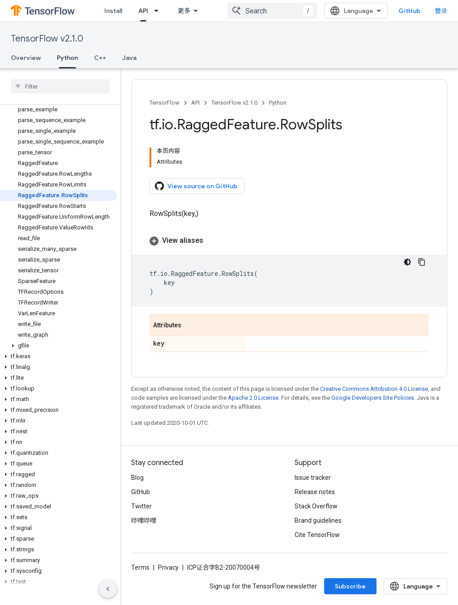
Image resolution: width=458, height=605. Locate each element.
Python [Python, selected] (67, 58)
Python (278, 102)
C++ (100, 58)
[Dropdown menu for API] (159, 10)
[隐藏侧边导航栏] (108, 589)
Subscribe (350, 586)
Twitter (141, 506)
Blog (137, 477)
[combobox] (272, 11)
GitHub (409, 11)
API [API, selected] (143, 11)
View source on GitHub (196, 186)
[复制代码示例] (422, 262)
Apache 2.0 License (253, 397)
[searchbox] (60, 86)
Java (129, 58)
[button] (58, 345)
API (195, 102)
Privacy (168, 567)
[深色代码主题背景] (407, 262)
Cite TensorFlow (317, 534)
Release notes (315, 491)
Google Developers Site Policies (372, 397)
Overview (26, 58)
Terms (140, 567)
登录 (441, 10)
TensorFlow (165, 102)
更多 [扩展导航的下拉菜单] (184, 11)
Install (113, 11)
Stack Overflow (316, 506)
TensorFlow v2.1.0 (47, 38)
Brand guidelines (318, 520)
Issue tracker (313, 477)
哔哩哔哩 (143, 520)
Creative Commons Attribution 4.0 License (374, 388)
